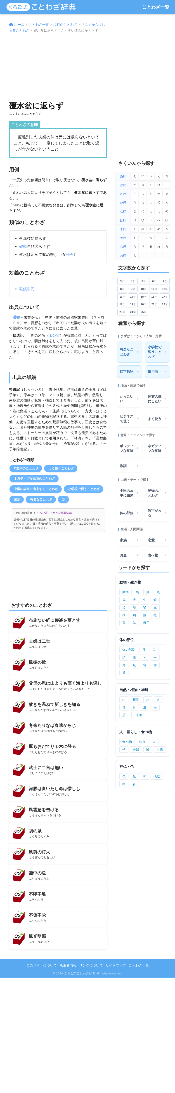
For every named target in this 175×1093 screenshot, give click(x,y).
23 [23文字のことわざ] (122, 312)
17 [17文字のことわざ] (165, 297)
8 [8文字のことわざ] (122, 289)
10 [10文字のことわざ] (143, 289)
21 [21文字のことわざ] (154, 304)
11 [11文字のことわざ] (154, 289)
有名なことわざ (41, 499)
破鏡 (23, 246)
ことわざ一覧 (155, 7)
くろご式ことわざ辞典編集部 (54, 512)
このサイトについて (41, 965)
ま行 (123, 229)
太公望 (54, 335)
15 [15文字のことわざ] (143, 297)
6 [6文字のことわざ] (154, 281)
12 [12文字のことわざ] (165, 289)
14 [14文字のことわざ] (132, 297)
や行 (123, 238)
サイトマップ (116, 965)
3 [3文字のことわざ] (122, 281)
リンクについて (91, 965)
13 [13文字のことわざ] (122, 297)
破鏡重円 (27, 289)
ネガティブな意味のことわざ (34, 478)
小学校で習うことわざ (84, 489)
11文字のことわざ (26, 468)
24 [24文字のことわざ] (132, 312)
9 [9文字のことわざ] (133, 289)
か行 (123, 185)
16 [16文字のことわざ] (154, 297)
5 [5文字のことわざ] (144, 281)
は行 (123, 220)
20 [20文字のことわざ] (143, 304)
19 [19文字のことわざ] (132, 304)
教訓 (17, 499)
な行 (123, 211)
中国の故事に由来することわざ (36, 489)
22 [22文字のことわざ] (165, 304)
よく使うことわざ (61, 468)
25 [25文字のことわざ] (143, 312)
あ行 (123, 176)
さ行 (123, 194)
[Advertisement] (58, 65)
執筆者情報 (67, 965)
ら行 (123, 246)
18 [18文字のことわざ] (122, 304)
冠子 (69, 254)
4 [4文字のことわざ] (133, 281)
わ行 (123, 255)
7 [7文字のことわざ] (165, 281)
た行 (123, 202)
